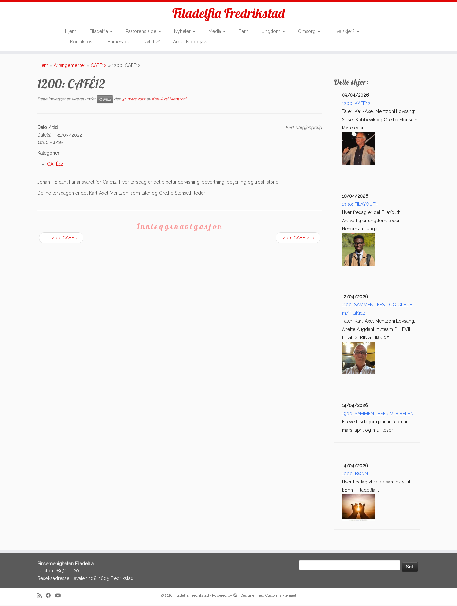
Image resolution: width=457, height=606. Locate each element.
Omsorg (309, 31)
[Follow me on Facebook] (50, 596)
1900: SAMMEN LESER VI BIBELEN (377, 414)
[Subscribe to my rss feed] (41, 596)
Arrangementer (69, 66)
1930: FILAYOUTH (360, 204)
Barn (243, 31)
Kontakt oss (82, 41)
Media (217, 31)
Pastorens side (143, 31)
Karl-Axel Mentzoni (169, 99)
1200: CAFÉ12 (61, 238)
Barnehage (119, 41)
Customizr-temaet (280, 596)
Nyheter (184, 31)
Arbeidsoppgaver (191, 41)
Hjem (70, 31)
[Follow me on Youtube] (60, 596)
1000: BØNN (355, 474)
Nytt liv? (151, 41)
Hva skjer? (346, 31)
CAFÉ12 (99, 66)
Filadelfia (101, 31)
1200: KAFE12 (356, 103)
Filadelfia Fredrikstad (228, 13)
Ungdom (273, 31)
